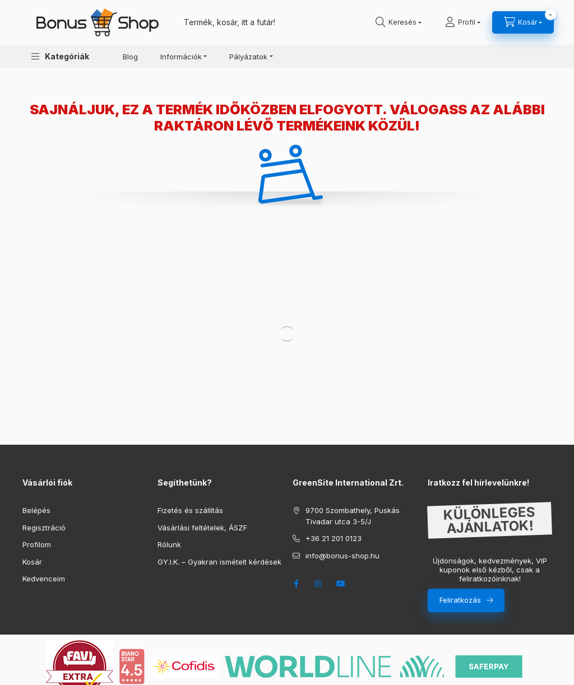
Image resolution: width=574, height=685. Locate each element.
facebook (296, 583)
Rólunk (169, 544)
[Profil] (462, 22)
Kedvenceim (43, 578)
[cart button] (523, 22)
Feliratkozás (460, 599)
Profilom (36, 544)
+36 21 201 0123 (333, 538)
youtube (341, 583)
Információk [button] (181, 56)
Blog (130, 56)
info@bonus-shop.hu (342, 555)
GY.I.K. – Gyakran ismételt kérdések (219, 561)
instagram (318, 583)
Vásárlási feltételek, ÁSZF (202, 527)
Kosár (32, 561)
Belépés (36, 510)
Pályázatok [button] (248, 56)
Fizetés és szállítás (190, 510)
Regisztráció (44, 527)
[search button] (398, 22)
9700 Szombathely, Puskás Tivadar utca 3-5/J (352, 516)
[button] (60, 56)
